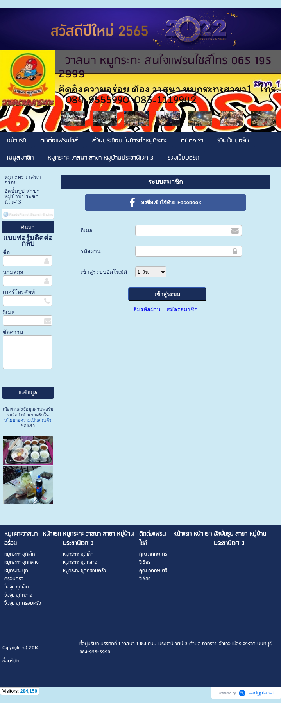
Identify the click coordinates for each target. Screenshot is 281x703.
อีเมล (9, 312)
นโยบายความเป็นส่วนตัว (27, 420)
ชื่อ (6, 252)
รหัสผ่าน (91, 251)
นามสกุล (13, 272)
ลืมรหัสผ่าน (147, 309)
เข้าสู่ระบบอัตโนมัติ (104, 272)
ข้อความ (13, 332)
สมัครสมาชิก (181, 309)
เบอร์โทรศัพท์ (19, 292)
